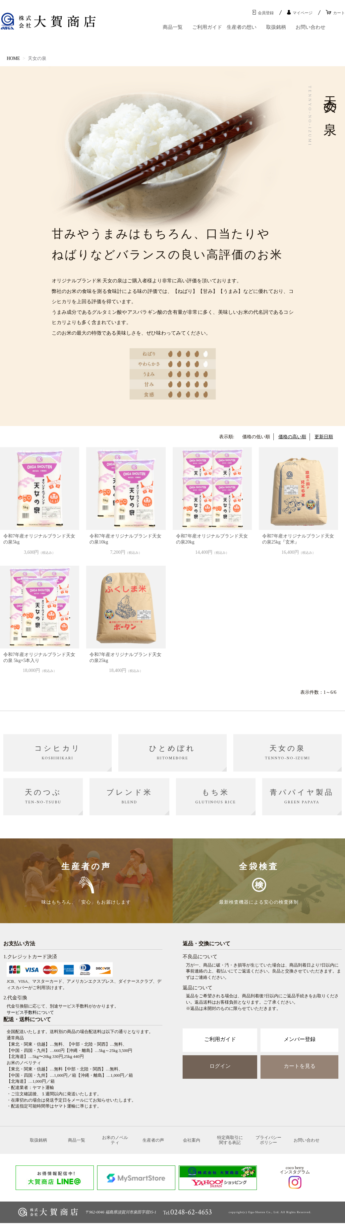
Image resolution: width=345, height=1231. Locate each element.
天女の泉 (287, 752)
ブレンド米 (129, 796)
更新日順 (324, 436)
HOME (13, 58)
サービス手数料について (30, 1017)
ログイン (220, 1071)
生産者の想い (242, 27)
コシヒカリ (57, 752)
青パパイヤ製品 (302, 796)
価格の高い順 (292, 436)
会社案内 (191, 1146)
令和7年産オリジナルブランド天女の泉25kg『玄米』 (298, 539)
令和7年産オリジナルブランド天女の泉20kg (212, 539)
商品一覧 (173, 27)
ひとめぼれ (172, 752)
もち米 (215, 796)
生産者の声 (153, 1146)
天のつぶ (43, 796)
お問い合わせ (310, 27)
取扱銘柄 (276, 27)
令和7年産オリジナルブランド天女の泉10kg (125, 539)
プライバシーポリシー (268, 1147)
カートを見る (300, 1071)
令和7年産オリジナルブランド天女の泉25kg (125, 657)
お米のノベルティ (115, 1147)
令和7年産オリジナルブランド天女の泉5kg (39, 539)
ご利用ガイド (207, 27)
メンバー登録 (300, 1044)
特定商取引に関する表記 (230, 1147)
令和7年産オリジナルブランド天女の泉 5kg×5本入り (39, 657)
